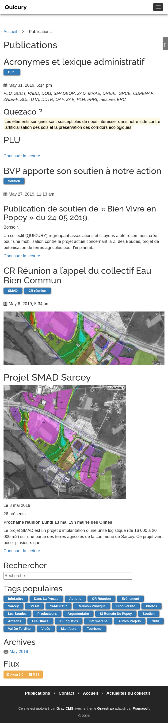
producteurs (47, 613)
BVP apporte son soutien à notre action (82, 171)
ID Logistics (68, 621)
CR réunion (37, 291)
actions (75, 599)
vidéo (45, 628)
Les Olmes (40, 621)
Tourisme (94, 628)
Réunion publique (92, 606)
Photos (151, 606)
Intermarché (98, 621)
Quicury (16, 7)
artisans (14, 621)
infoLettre (15, 599)
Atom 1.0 (15, 674)
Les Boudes (17, 613)
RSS (34, 674)
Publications (38, 693)
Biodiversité (125, 606)
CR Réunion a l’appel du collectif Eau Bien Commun (77, 275)
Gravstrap (105, 708)
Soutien (14, 181)
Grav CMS (65, 708)
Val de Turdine (19, 628)
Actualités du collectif (128, 693)
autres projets (129, 621)
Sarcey (13, 606)
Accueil (91, 693)
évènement (130, 599)
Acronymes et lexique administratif (74, 62)
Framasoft (141, 708)
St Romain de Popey (116, 613)
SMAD (13, 291)
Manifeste (68, 628)
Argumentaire (78, 613)
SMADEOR (58, 606)
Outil (11, 72)
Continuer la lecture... (24, 156)
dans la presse (46, 599)
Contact (67, 693)
